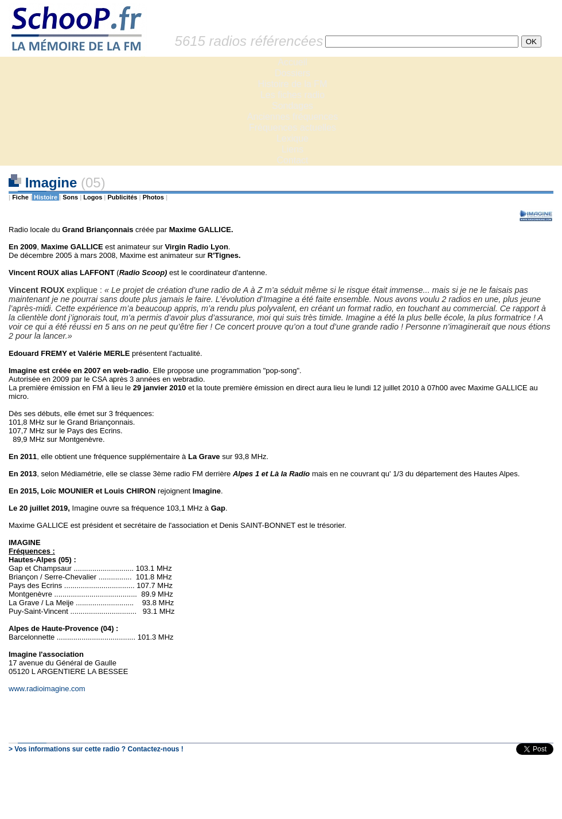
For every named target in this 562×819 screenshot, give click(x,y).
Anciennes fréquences (292, 117)
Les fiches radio (292, 95)
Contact (292, 160)
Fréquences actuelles (292, 127)
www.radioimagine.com (47, 688)
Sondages (292, 106)
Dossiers (292, 73)
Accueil (292, 62)
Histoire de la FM (292, 84)
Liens (292, 149)
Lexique (292, 138)
